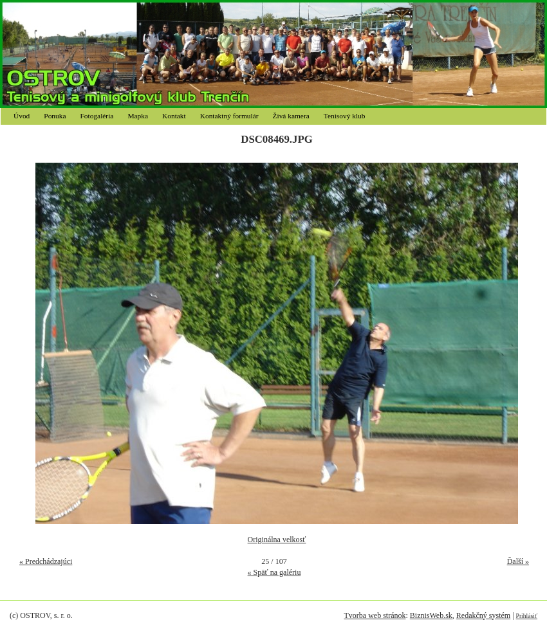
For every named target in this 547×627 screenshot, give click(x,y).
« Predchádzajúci (45, 561)
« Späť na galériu (274, 572)
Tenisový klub (345, 116)
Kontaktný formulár (229, 116)
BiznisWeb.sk (431, 615)
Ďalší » (518, 561)
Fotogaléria (97, 116)
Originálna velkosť (277, 539)
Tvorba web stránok (374, 615)
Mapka (137, 116)
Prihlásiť (526, 615)
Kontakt (174, 116)
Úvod (22, 116)
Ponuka (55, 116)
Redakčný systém (483, 615)
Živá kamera (291, 116)
